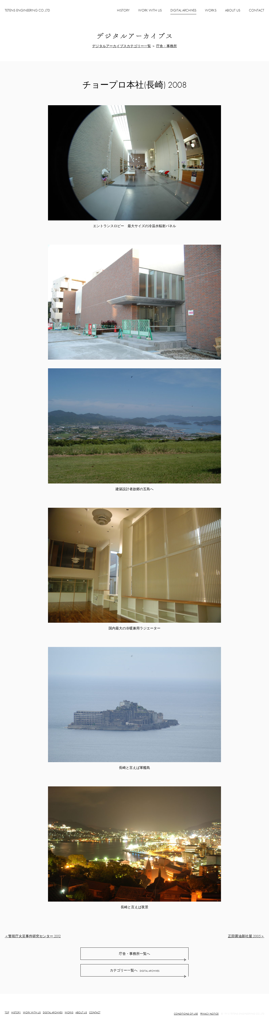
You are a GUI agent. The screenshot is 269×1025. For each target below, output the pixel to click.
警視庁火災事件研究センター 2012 (34, 936)
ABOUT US (232, 10)
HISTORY (123, 10)
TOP (7, 1012)
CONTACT (256, 10)
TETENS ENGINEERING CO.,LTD (27, 10)
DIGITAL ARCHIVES (52, 1012)
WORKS (210, 10)
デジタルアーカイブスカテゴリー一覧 (121, 46)
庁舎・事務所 (166, 46)
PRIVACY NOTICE (209, 1013)
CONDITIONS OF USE (186, 1013)
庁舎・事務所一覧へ (134, 953)
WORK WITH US (150, 10)
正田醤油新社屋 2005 (244, 936)
